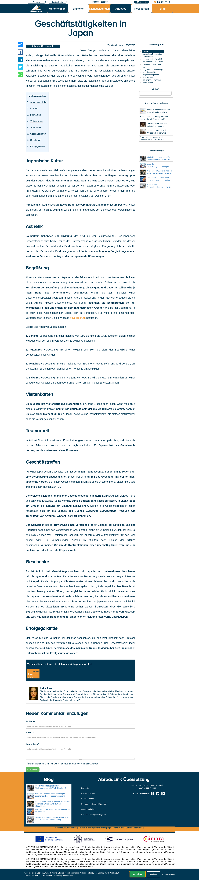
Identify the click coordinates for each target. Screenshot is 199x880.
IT (169, 2)
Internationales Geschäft (152, 59)
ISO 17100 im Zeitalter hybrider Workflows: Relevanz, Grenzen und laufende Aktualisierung (159, 173)
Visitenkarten (36, 121)
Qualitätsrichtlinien (88, 809)
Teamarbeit (35, 127)
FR (166, 2)
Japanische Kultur (38, 102)
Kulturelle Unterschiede (43, 46)
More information (168, 874)
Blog (163, 8)
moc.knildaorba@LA (147, 788)
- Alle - (145, 51)
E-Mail (30, 732)
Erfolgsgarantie (37, 146)
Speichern (32, 769)
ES (162, 2)
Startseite (85, 788)
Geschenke (35, 140)
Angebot (120, 8)
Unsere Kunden (87, 799)
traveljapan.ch (78, 317)
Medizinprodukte (149, 72)
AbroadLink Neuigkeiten (152, 54)
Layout (145, 67)
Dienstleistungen (99, 8)
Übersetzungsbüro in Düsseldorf (94, 804)
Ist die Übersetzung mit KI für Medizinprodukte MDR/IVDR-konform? (158, 159)
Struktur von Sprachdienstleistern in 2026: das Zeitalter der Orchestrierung (159, 187)
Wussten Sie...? (149, 82)
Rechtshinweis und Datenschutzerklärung (127, 828)
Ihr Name (31, 721)
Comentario (32, 744)
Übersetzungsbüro (88, 793)
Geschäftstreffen (38, 134)
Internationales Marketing (153, 62)
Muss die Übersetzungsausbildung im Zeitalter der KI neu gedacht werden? (50, 795)
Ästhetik (34, 108)
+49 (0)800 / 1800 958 (99, 2)
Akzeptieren (137, 874)
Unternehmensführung (152, 80)
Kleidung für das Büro (31, 677)
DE (155, 2)
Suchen (155, 89)
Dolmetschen (148, 57)
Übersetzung (148, 77)
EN (158, 2)
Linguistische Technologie (153, 70)
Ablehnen (153, 874)
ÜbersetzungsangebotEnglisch (93, 815)
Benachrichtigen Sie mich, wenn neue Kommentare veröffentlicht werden (62, 763)
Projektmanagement (151, 75)
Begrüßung (35, 115)
